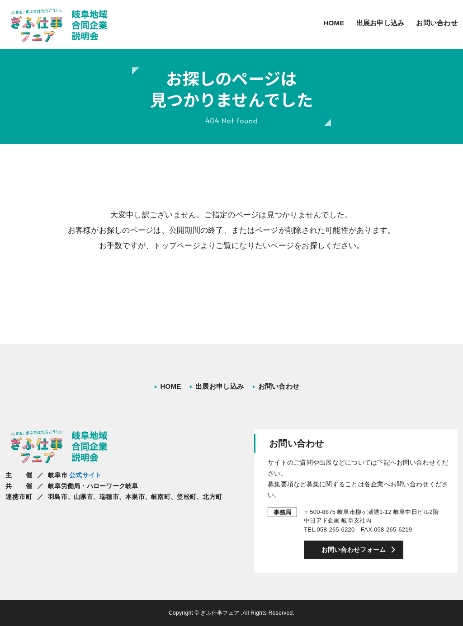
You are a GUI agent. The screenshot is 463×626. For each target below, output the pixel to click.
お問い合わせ (437, 23)
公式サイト (85, 475)
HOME (333, 23)
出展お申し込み (380, 23)
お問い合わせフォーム (353, 549)
